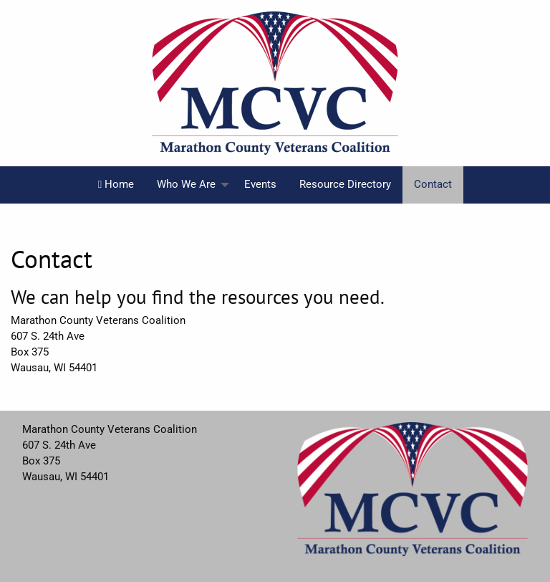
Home (116, 184)
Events (260, 184)
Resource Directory (345, 184)
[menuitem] (116, 185)
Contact (433, 184)
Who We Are (186, 184)
